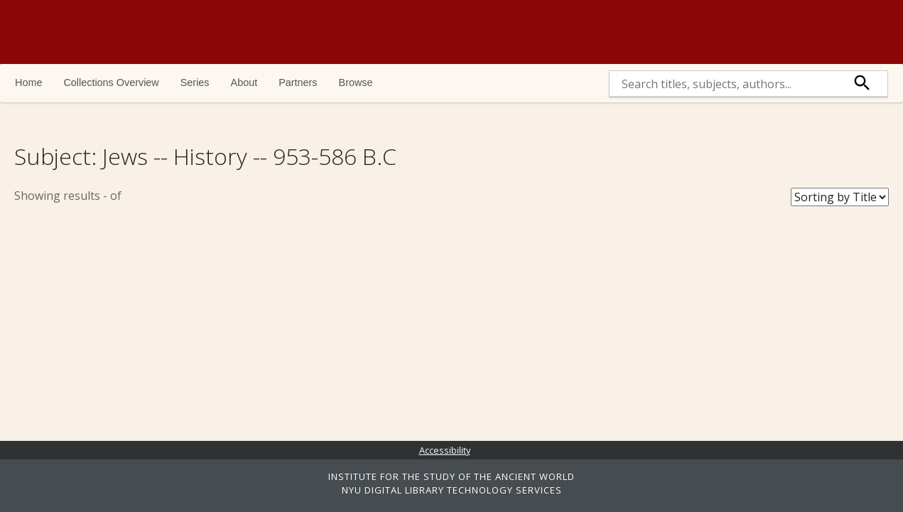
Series (195, 82)
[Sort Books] (840, 197)
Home (28, 82)
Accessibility (444, 450)
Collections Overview (110, 82)
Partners (298, 82)
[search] (724, 83)
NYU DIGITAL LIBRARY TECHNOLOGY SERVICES (452, 490)
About (244, 82)
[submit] (862, 83)
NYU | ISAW (826, 32)
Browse (356, 82)
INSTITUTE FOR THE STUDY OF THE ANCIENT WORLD (451, 476)
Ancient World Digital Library (209, 32)
